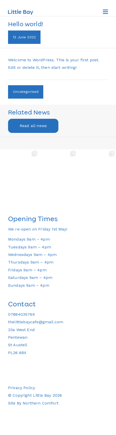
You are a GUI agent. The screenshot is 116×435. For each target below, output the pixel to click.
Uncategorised (25, 92)
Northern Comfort (40, 403)
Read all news (33, 125)
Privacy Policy (21, 387)
